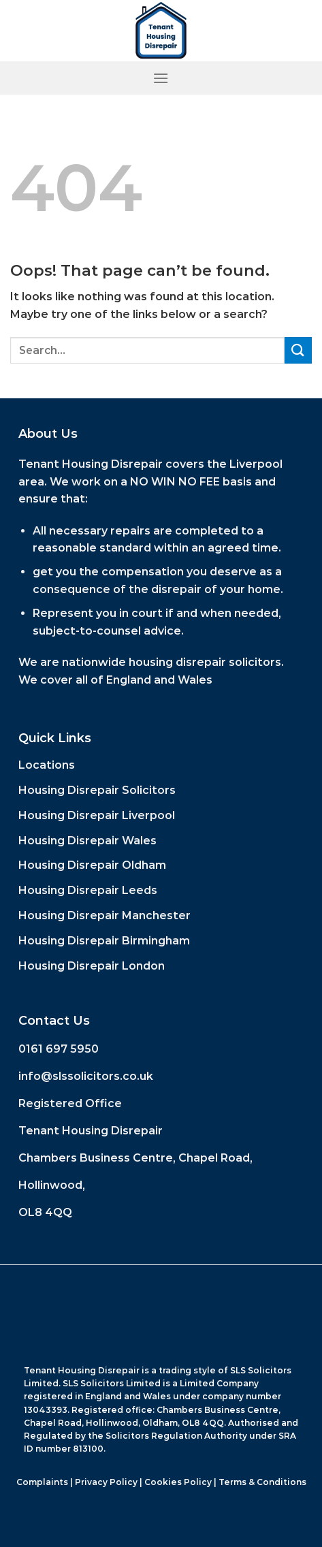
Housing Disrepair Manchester (104, 915)
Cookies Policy (178, 1482)
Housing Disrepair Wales (87, 840)
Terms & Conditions (262, 1482)
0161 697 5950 (58, 1048)
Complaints (42, 1482)
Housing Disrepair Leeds (87, 890)
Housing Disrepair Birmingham (104, 940)
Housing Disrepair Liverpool (96, 815)
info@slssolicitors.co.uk (85, 1076)
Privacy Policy (106, 1482)
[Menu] (160, 78)
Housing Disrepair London (91, 965)
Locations (46, 765)
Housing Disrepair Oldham (92, 865)
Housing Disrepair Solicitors (97, 790)
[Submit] (298, 350)
